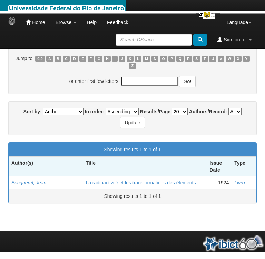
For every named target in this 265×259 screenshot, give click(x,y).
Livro (239, 182)
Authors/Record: (208, 111)
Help (92, 22)
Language (239, 22)
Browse (66, 22)
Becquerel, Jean (28, 182)
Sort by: (32, 111)
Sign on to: (234, 39)
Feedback (117, 22)
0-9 (39, 59)
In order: (95, 111)
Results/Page (155, 111)
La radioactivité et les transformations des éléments (141, 182)
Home (35, 22)
